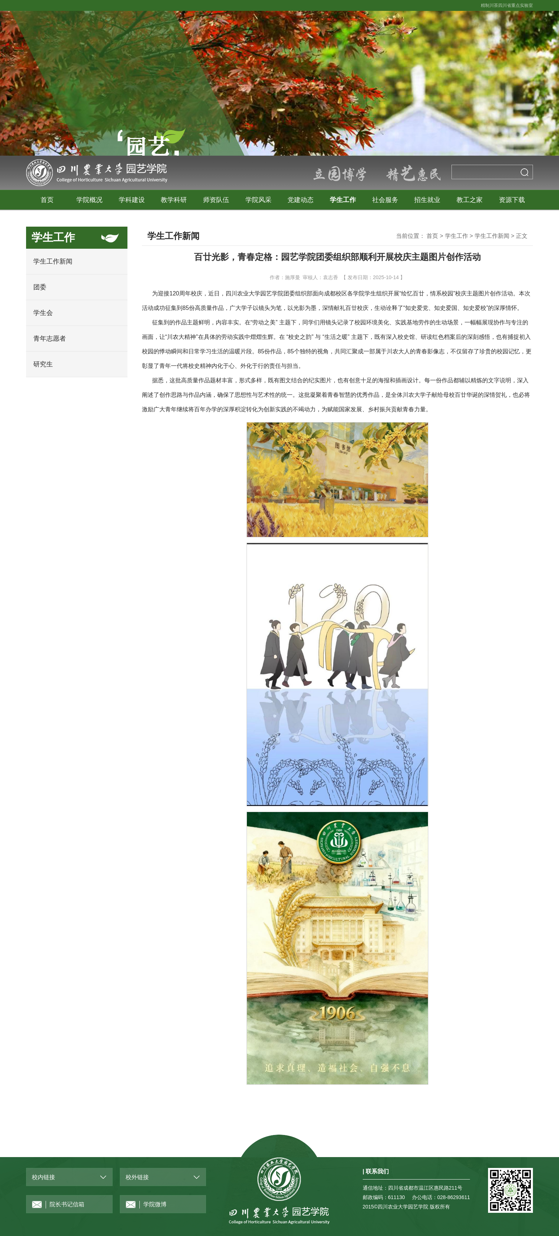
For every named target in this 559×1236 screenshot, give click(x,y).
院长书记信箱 (58, 1204)
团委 (39, 287)
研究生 (43, 364)
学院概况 (89, 199)
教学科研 (174, 199)
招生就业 (427, 199)
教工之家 (470, 199)
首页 (47, 199)
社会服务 (385, 199)
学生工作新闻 (52, 261)
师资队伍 (216, 199)
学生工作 (343, 199)
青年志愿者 (49, 338)
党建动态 (300, 199)
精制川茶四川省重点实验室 (507, 5)
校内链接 (43, 1177)
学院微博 (146, 1204)
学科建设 (132, 199)
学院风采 (258, 199)
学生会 (43, 312)
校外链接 (137, 1177)
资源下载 (512, 199)
